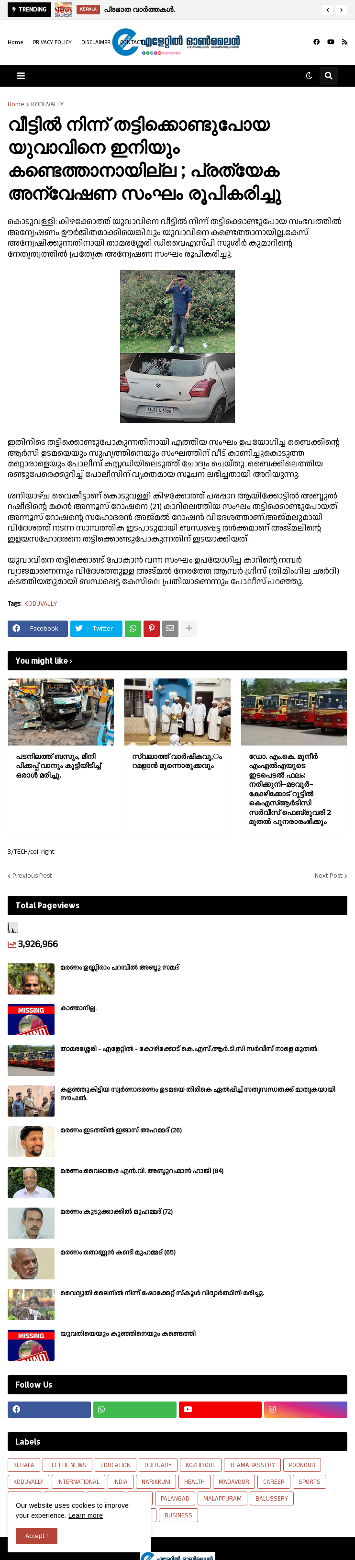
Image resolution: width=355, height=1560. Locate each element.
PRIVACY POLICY (52, 42)
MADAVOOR (234, 1482)
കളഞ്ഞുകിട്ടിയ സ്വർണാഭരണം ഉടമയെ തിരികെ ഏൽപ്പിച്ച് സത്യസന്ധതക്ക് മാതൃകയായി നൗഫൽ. (197, 1094)
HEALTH (194, 1482)
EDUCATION (115, 1465)
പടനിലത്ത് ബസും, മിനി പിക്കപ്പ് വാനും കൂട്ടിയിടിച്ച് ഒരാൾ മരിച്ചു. (58, 766)
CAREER (274, 1482)
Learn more (85, 1515)
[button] (327, 10)
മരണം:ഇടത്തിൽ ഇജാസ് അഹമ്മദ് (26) (121, 1130)
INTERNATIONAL (78, 1482)
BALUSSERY (271, 1498)
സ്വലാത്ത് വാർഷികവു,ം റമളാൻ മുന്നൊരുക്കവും (177, 761)
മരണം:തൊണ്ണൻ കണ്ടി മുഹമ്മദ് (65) (118, 1252)
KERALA (23, 1465)
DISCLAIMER (96, 42)
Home (15, 42)
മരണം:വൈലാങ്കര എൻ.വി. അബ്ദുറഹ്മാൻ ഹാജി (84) (141, 1171)
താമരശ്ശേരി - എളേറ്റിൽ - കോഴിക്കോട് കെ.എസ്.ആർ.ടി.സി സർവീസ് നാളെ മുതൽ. (189, 1049)
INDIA (120, 1482)
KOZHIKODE (201, 1465)
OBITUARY (158, 1465)
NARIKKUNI (156, 1482)
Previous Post (32, 876)
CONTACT (131, 42)
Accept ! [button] (36, 1536)
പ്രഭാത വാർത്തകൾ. (139, 9)
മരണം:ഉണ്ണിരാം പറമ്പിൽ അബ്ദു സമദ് (119, 967)
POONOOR (302, 1465)
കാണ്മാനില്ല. (78, 1008)
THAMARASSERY (252, 1465)
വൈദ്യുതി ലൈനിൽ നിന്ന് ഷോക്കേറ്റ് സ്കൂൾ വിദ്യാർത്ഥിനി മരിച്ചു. (162, 1293)
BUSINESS (178, 1515)
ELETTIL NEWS (67, 1465)
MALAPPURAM (222, 1498)
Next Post (329, 876)
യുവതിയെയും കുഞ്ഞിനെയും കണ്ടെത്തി (128, 1334)
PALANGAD (175, 1498)
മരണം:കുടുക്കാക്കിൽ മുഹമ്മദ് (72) (116, 1212)
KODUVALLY (47, 104)
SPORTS (310, 1482)
